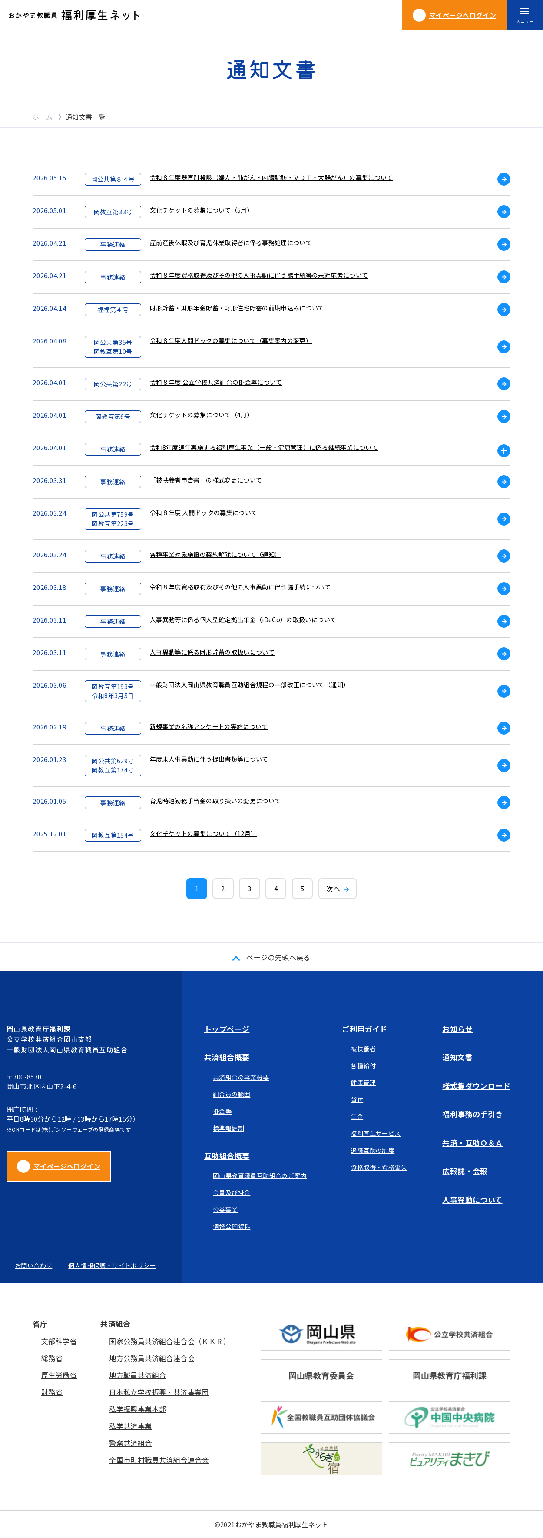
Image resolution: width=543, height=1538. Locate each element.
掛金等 (222, 1111)
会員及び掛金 (231, 1192)
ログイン (454, 15)
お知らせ (457, 1028)
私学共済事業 (130, 1426)
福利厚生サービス (376, 1133)
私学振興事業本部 (137, 1409)
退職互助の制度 (372, 1150)
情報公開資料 (231, 1226)
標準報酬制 (228, 1128)
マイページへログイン (58, 1166)
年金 (357, 1116)
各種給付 (363, 1065)
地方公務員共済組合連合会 (152, 1358)
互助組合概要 (226, 1155)
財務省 (52, 1392)
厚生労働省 (59, 1375)
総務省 (52, 1358)
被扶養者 (363, 1048)
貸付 (357, 1099)
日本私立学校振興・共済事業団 (159, 1392)
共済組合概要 (226, 1057)
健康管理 (363, 1082)
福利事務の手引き (472, 1114)
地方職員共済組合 (137, 1375)
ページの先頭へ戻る (278, 957)
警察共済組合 (130, 1443)
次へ (333, 888)
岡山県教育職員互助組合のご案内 (260, 1175)
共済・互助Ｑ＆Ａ (472, 1142)
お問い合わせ (33, 1265)
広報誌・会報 (464, 1170)
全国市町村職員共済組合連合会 (159, 1460)
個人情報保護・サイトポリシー (112, 1265)
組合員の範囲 (231, 1094)
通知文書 (457, 1057)
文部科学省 (59, 1341)
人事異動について (472, 1199)
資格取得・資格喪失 (379, 1167)
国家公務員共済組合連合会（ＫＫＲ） (169, 1341)
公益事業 (225, 1209)
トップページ (226, 1028)
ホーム (43, 116)
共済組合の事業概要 (241, 1077)
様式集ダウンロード (476, 1085)
